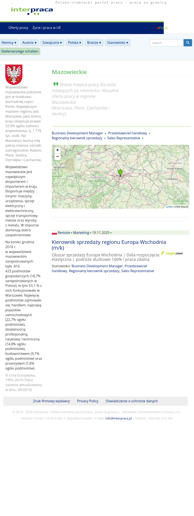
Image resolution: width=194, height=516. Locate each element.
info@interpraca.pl (118, 418)
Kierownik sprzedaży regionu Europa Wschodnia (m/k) (109, 244)
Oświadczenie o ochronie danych (132, 401)
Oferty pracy (18, 27)
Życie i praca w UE (46, 27)
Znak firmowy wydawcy (51, 401)
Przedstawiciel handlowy (127, 133)
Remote (64, 232)
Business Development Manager (77, 133)
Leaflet (169, 206)
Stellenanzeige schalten (19, 51)
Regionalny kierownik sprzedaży (77, 138)
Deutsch (182, 28)
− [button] (57, 157)
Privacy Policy (87, 401)
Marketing (81, 232)
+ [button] (57, 150)
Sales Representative (123, 138)
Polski (163, 28)
